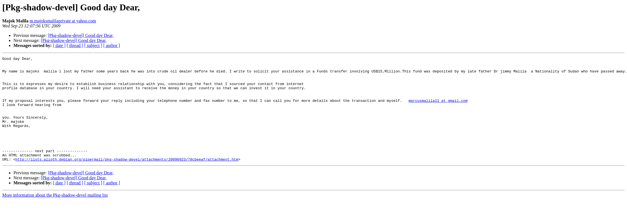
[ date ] (59, 45)
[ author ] (111, 45)
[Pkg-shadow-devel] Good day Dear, (81, 35)
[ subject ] (93, 45)
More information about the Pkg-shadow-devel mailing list (55, 216)
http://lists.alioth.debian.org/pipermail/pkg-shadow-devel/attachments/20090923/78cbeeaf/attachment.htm (126, 180)
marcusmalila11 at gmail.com (438, 109)
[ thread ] (75, 45)
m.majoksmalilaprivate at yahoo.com (63, 20)
